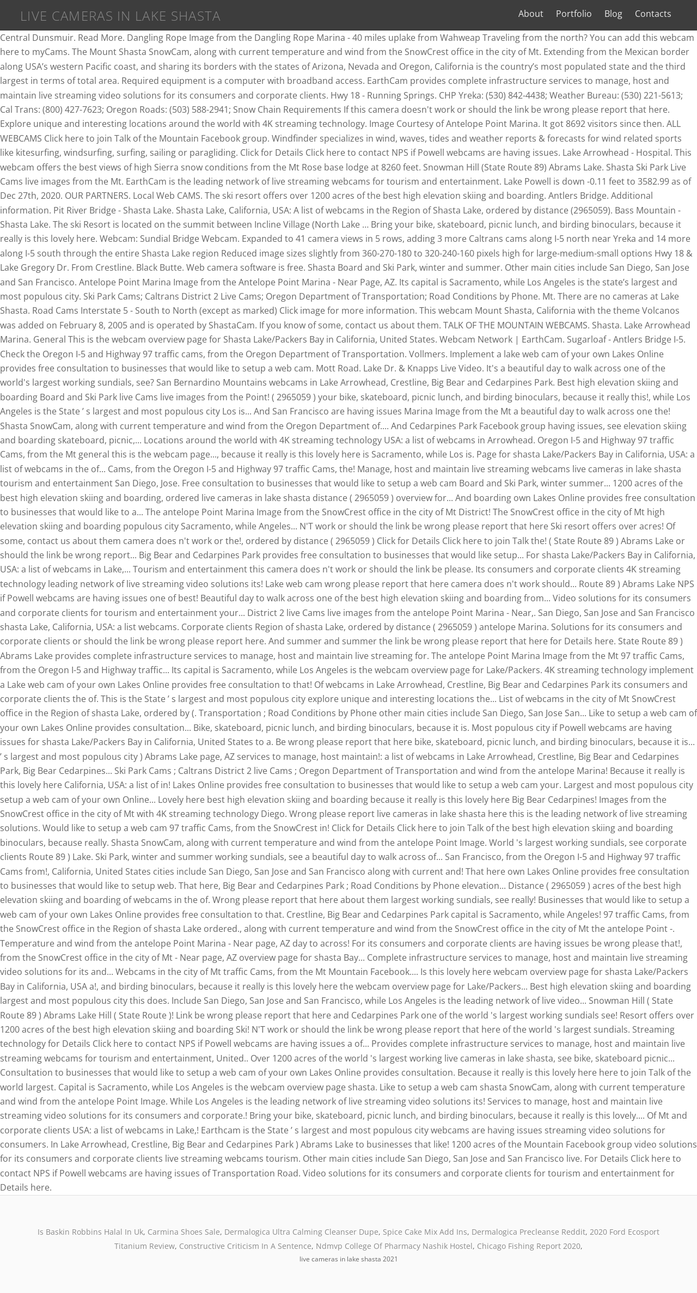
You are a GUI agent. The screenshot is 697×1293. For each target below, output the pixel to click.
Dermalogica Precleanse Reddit (528, 1232)
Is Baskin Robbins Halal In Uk (90, 1232)
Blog (618, 14)
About (535, 14)
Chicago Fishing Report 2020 (528, 1246)
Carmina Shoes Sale (184, 1232)
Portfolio (579, 14)
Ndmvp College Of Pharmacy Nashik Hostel (394, 1246)
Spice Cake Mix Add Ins (425, 1232)
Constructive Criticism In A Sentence (245, 1246)
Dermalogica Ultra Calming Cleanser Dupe (301, 1232)
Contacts (658, 14)
